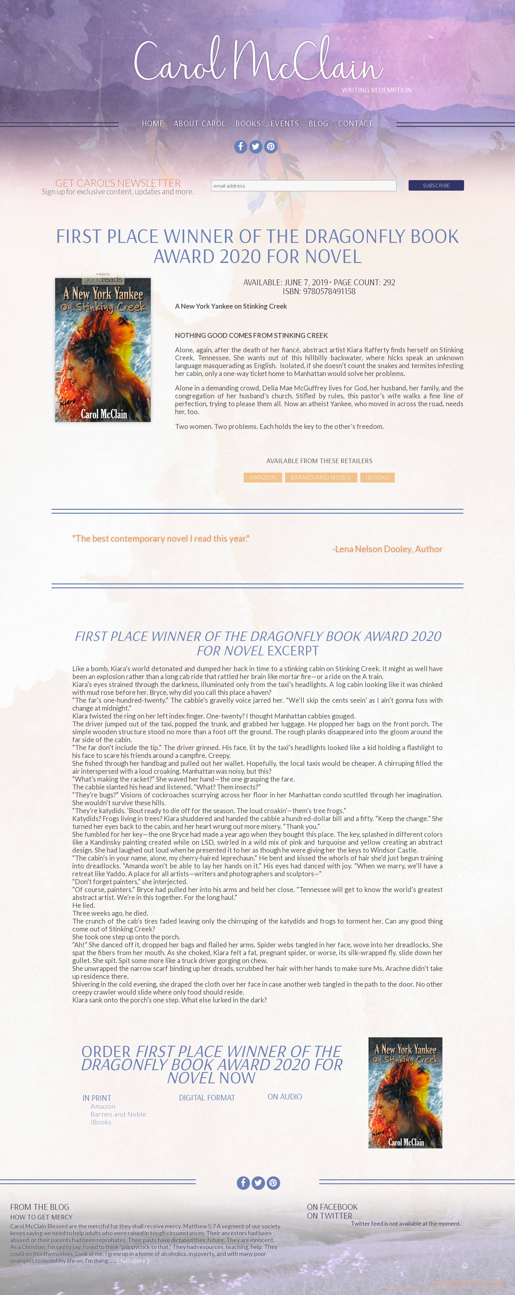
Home (153, 123)
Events (285, 123)
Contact (355, 123)
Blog (318, 123)
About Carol (200, 123)
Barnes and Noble (321, 477)
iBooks (377, 477)
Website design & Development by (444, 1287)
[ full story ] (133, 1260)
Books (248, 123)
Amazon (263, 477)
